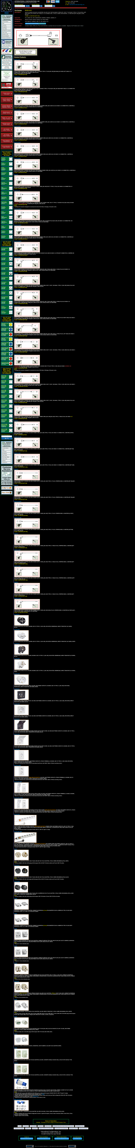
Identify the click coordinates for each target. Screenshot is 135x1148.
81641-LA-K (17, 322)
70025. (43, 1094)
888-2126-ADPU (18, 1099)
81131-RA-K (17, 76)
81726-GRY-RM (18, 831)
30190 (15, 999)
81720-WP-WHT (18, 781)
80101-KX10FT (17, 372)
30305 (15, 1048)
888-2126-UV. (36, 1096)
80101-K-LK (17, 354)
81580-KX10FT (17, 598)
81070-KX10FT (17, 501)
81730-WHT (17, 658)
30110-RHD (17, 881)
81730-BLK (17, 643)
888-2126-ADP (17, 1078)
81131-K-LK (17, 190)
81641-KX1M (17, 257)
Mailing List (28, 1128)
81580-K (16, 582)
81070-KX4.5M (17, 517)
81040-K (16, 469)
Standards (35, 1128)
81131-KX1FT (17, 94)
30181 (15, 928)
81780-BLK (17, 689)
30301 (15, 913)
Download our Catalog (19, 1128)
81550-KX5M (17, 566)
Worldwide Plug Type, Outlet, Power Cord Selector (63, 1126)
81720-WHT (17, 749)
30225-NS (16, 981)
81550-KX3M (17, 550)
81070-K (16, 485)
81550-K (16, 533)
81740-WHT (17, 629)
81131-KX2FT (17, 110)
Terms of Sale (48, 1126)
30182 (15, 946)
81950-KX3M (17, 453)
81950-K (16, 420)
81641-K (16, 273)
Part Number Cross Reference (61, 1128)
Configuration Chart (80, 1126)
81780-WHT (17, 704)
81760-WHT (17, 673)
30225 (15, 963)
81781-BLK (17, 719)
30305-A (16, 1063)
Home (6, 13)
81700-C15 (16, 404)
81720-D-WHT (17, 765)
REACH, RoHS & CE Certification (46, 1128)
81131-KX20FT (17, 241)
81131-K (16, 174)
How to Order (33, 1126)
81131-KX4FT (17, 142)
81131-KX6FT (17, 158)
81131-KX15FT (17, 225)
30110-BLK (17, 865)
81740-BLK (17, 614)
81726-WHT (17, 814)
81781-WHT (17, 734)
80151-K (16, 388)
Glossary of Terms (73, 1128)
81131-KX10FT (17, 209)
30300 (15, 898)
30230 (15, 1016)
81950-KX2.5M (17, 437)
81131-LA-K (17, 59)
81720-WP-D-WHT (18, 798)
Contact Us (40, 1126)
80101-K (16, 338)
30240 (15, 1034)
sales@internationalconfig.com (74, 4)
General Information (83, 1128)
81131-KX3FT (17, 126)
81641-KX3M (17, 289)
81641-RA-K (17, 305)
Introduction (25, 1126)
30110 (15, 849)
